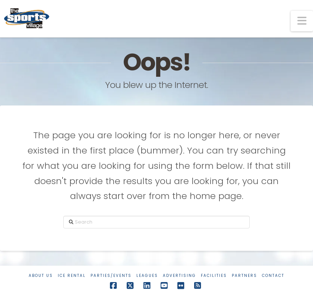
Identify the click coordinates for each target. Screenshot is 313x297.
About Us (41, 275)
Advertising (179, 275)
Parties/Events (111, 275)
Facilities (214, 275)
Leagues (147, 275)
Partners (244, 275)
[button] (302, 21)
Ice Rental (72, 275)
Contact (273, 275)
